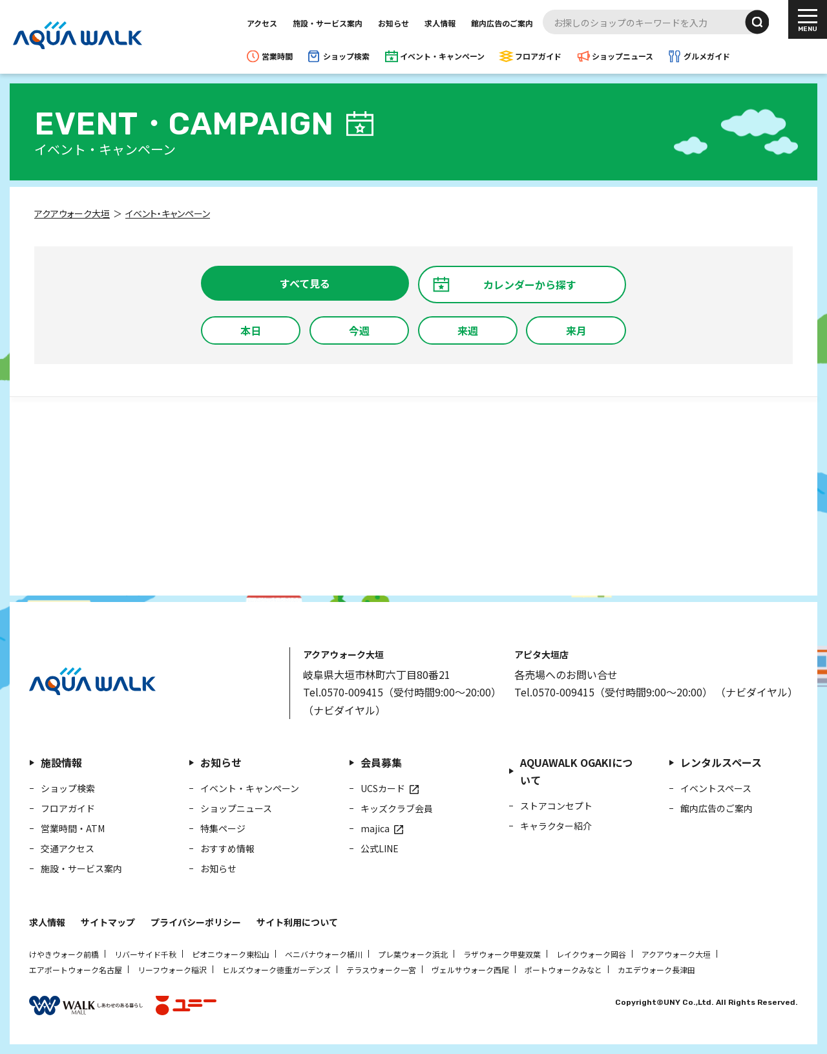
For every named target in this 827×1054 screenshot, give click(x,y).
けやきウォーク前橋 (64, 954)
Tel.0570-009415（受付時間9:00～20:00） (402, 692)
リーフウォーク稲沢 (172, 969)
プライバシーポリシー (196, 922)
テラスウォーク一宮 (381, 969)
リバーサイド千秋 (145, 954)
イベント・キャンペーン (442, 55)
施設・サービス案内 (327, 22)
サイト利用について (297, 922)
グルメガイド (707, 55)
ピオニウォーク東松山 (230, 954)
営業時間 (277, 55)
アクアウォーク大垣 (676, 954)
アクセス (262, 22)
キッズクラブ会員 (397, 808)
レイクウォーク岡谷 (591, 954)
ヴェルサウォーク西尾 (470, 969)
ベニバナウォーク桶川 (323, 954)
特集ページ (223, 828)
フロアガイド (538, 55)
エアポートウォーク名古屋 (75, 969)
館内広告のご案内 (502, 22)
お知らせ (393, 22)
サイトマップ (108, 922)
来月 (576, 330)
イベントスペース (715, 788)
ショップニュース (622, 55)
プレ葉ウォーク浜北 (413, 954)
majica (375, 828)
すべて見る (305, 283)
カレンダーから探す (529, 284)
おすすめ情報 (227, 848)
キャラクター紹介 (556, 825)
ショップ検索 (346, 55)
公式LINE (380, 848)
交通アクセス (67, 848)
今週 (359, 330)
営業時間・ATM (73, 828)
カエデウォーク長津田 (656, 969)
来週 (467, 330)
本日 (250, 330)
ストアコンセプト (556, 805)
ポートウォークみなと (563, 969)
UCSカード (383, 788)
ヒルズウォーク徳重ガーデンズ (276, 969)
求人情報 (439, 22)
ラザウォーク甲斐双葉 (502, 954)
